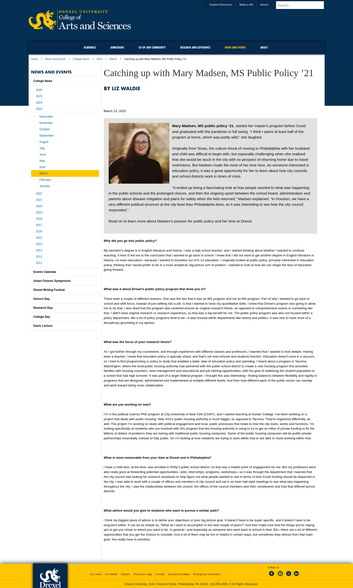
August (44, 142)
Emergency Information (207, 574)
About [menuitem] (264, 47)
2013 (39, 250)
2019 (39, 212)
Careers (125, 574)
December (46, 116)
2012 (39, 256)
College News (81, 58)
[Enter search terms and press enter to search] (302, 5)
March (113, 58)
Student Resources (225, 4)
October (45, 129)
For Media (111, 574)
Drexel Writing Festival (49, 290)
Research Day (43, 308)
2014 (39, 244)
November (46, 123)
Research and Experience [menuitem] (195, 47)
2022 (39, 193)
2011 (39, 263)
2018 (39, 218)
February (45, 179)
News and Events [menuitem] (235, 47)
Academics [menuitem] (90, 47)
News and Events (55, 58)
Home (34, 58)
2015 (39, 237)
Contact (160, 574)
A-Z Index (96, 574)
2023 (99, 58)
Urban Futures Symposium (52, 281)
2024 (39, 102)
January (45, 186)
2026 (39, 90)
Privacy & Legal (143, 574)
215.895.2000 (219, 584)
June (43, 154)
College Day (41, 316)
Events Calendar (44, 272)
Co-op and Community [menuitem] (152, 47)
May (42, 161)
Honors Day (41, 299)
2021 (39, 200)
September (47, 135)
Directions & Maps (179, 574)
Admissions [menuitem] (117, 47)
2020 (39, 206)
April (42, 167)
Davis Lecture (43, 325)
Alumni (269, 4)
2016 (39, 231)
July (42, 148)
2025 (39, 96)
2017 (39, 225)
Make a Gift (251, 4)
